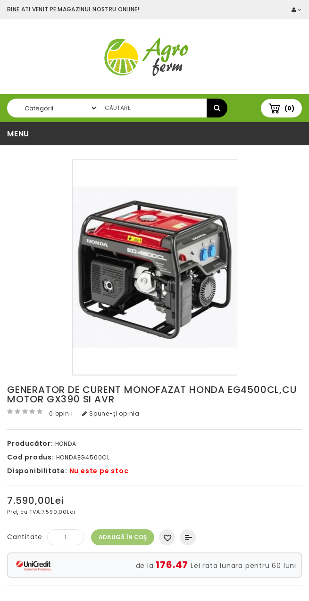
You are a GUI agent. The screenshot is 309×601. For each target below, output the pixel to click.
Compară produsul (188, 537)
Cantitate (24, 537)
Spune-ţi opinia (111, 413)
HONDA (65, 444)
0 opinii (61, 413)
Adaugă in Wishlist (167, 537)
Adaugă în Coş (123, 537)
